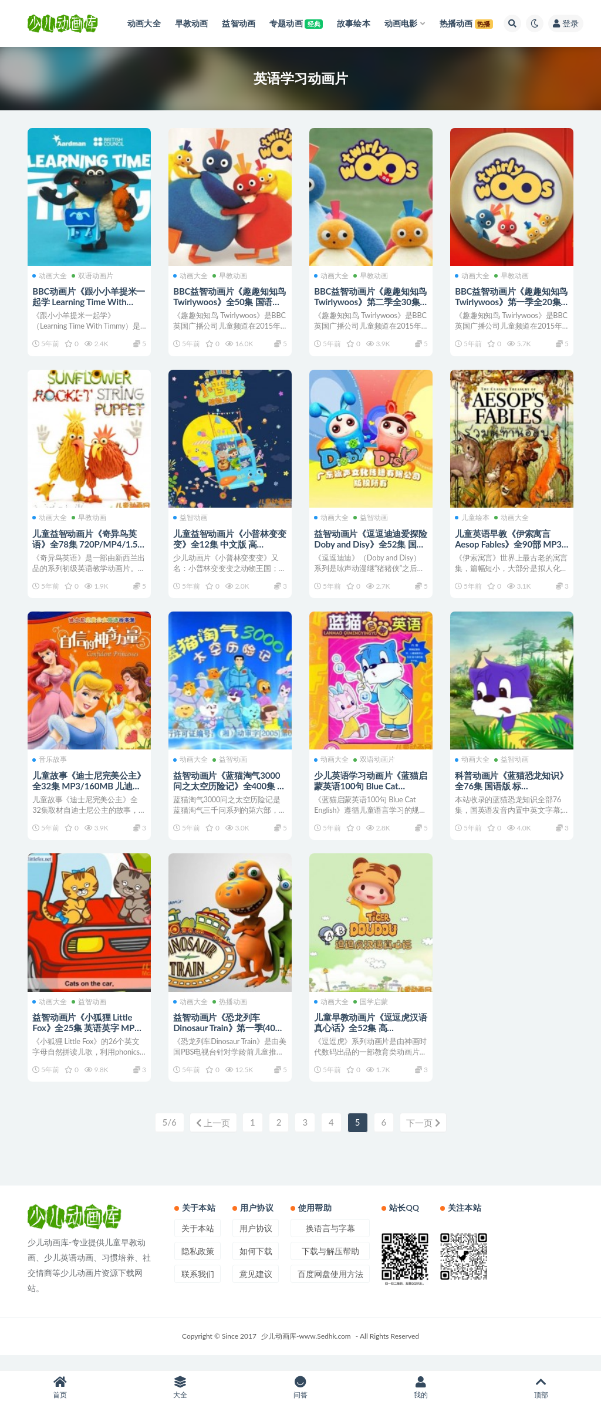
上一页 (212, 1137)
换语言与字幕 (330, 1243)
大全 (180, 1387)
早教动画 (231, 275)
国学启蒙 (371, 1012)
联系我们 (197, 1288)
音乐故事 (50, 766)
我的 (420, 1387)
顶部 (541, 1387)
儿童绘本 (473, 520)
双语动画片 (93, 275)
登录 (566, 23)
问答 (301, 1387)
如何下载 (255, 1266)
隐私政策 (197, 1266)
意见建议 (255, 1288)
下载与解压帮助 (330, 1266)
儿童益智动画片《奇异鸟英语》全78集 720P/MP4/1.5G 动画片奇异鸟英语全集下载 (89, 546)
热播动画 (231, 1012)
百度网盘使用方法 (330, 1288)
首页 (60, 1387)
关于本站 (197, 1243)
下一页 (424, 1137)
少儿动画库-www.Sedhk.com (306, 1350)
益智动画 (191, 520)
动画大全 (50, 275)
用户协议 (255, 1243)
